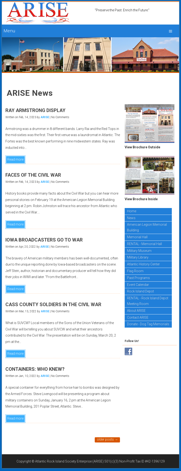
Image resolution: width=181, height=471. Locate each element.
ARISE (45, 117)
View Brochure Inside (141, 199)
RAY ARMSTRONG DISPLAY (35, 110)
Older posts (107, 439)
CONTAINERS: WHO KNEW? (35, 369)
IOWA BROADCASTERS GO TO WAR (44, 240)
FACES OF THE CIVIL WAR (33, 175)
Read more (15, 159)
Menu (9, 30)
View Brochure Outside (142, 147)
